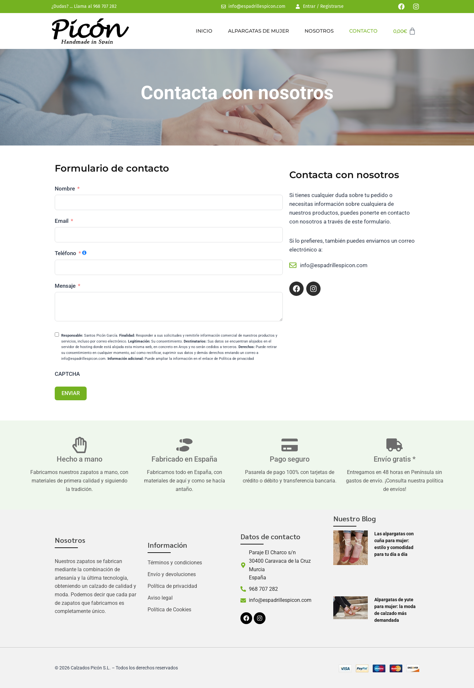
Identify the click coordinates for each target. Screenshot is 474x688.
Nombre (65, 188)
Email (61, 221)
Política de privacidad (172, 586)
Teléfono (65, 253)
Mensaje (65, 286)
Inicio (204, 31)
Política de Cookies (169, 609)
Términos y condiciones (175, 562)
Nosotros (319, 31)
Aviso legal (160, 598)
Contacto (363, 31)
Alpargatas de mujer (258, 31)
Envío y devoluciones (172, 574)
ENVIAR (71, 393)
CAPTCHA (67, 374)
